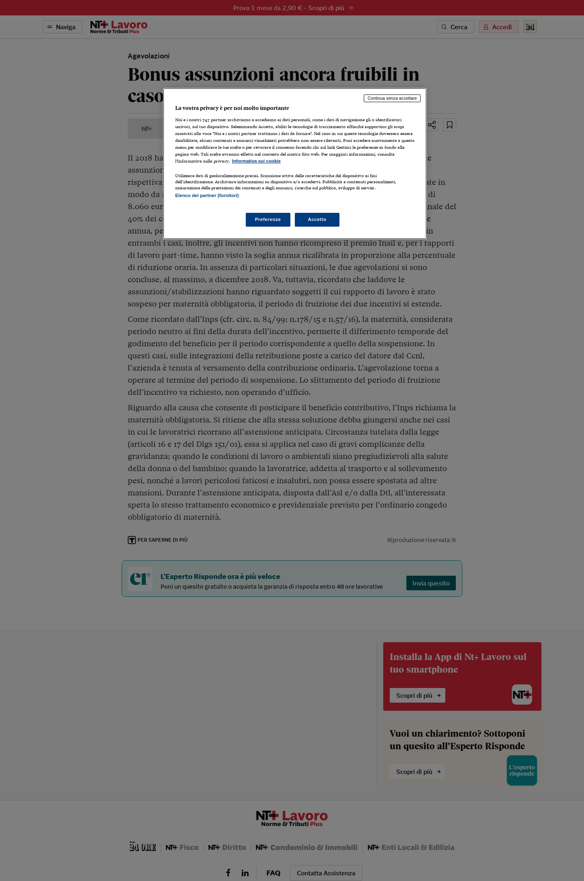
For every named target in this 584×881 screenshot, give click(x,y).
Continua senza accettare (392, 98)
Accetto (317, 219)
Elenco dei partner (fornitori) (207, 195)
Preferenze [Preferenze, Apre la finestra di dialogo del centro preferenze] (268, 219)
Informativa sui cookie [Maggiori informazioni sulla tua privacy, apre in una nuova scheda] (256, 161)
